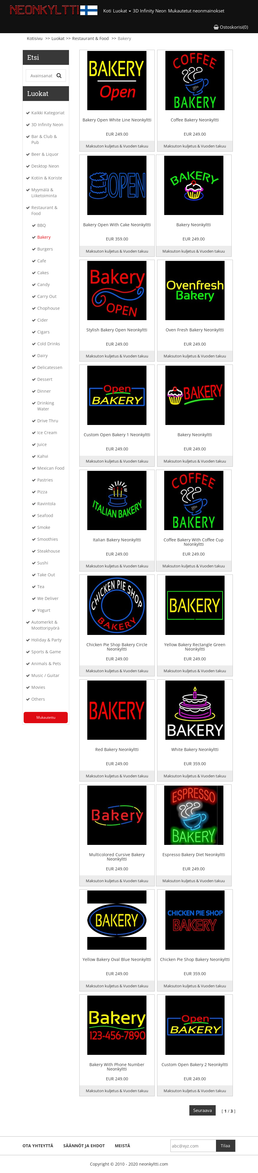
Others (38, 699)
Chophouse (48, 308)
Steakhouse (48, 551)
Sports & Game (46, 651)
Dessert (44, 379)
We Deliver (48, 598)
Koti (107, 10)
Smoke (43, 527)
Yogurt (43, 610)
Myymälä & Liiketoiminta (44, 192)
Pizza (42, 492)
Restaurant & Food (90, 38)
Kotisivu (35, 38)
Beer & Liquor (45, 154)
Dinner (44, 391)
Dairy (42, 355)
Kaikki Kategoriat (47, 112)
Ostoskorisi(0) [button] (231, 27)
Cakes (43, 272)
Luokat (57, 38)
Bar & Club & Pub (44, 139)
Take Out (46, 574)
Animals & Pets (46, 663)
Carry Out (47, 296)
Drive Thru (47, 420)
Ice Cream (47, 432)
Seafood (45, 515)
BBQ (41, 225)
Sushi (42, 563)
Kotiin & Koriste (46, 178)
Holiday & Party (46, 640)
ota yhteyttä (37, 1145)
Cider (42, 320)
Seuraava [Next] (202, 1110)
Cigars (43, 332)
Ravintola (46, 503)
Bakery (44, 237)
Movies (38, 687)
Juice (42, 444)
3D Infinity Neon (149, 11)
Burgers (45, 249)
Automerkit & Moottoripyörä (45, 625)
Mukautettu (45, 717)
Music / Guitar (45, 675)
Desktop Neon (45, 166)
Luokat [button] (122, 11)
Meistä (122, 1145)
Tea (40, 586)
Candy (43, 284)
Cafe (41, 261)
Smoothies (47, 539)
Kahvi (42, 456)
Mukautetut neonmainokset (196, 11)
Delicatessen (49, 367)
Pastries (45, 480)
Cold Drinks (48, 343)
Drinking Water (45, 406)
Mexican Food (50, 468)
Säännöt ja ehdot (84, 1145)
